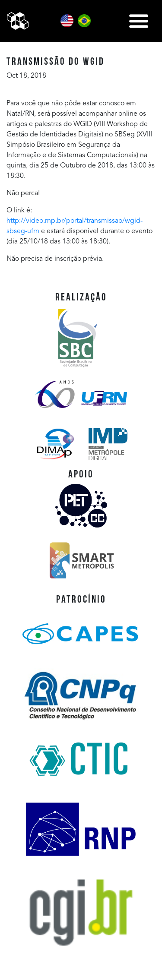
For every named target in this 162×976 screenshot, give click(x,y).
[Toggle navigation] (138, 21)
